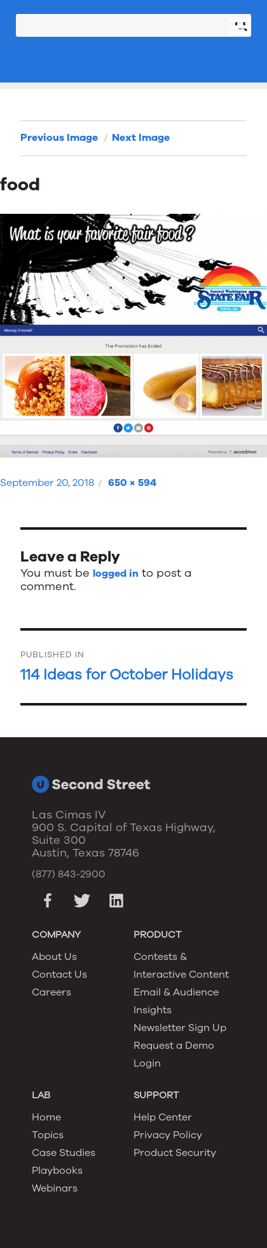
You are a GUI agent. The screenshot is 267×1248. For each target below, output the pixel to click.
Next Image (141, 138)
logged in (116, 574)
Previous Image (59, 138)
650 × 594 (132, 483)
